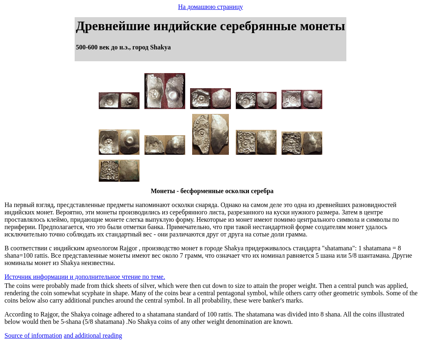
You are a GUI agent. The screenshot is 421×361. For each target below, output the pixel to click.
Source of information (33, 335)
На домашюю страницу (210, 6)
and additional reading (93, 335)
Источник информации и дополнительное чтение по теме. (84, 276)
